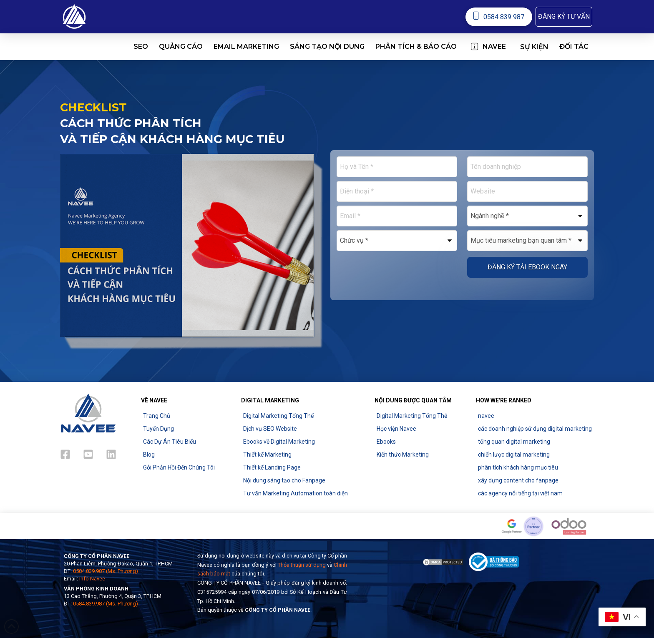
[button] (564, 17)
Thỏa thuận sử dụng (302, 565)
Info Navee (92, 578)
